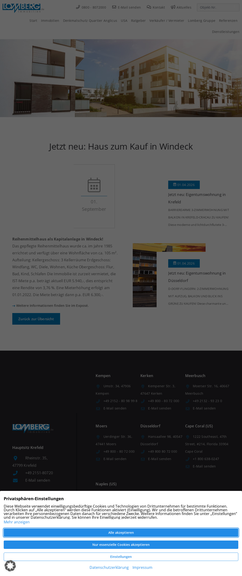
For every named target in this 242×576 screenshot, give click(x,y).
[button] (10, 566)
